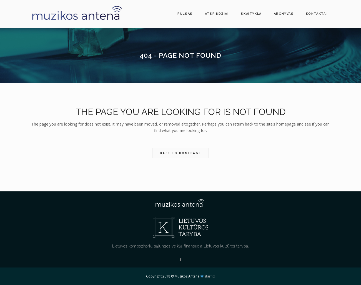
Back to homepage (180, 153)
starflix (209, 276)
